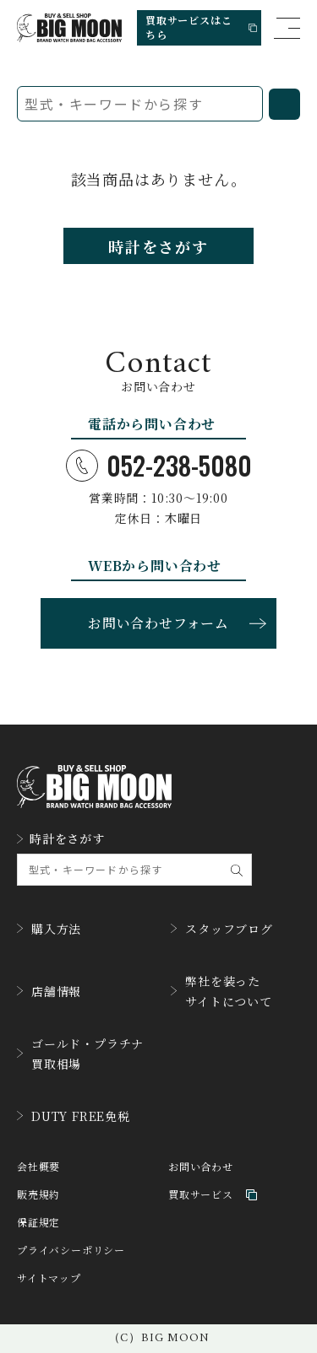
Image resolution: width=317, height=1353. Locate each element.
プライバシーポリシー (71, 1250)
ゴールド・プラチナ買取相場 (80, 1053)
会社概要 (38, 1167)
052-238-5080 (159, 466)
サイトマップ (49, 1278)
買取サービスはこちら (201, 27)
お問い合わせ (200, 1167)
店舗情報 (49, 991)
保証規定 (38, 1222)
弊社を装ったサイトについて (221, 991)
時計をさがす (158, 246)
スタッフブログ (222, 928)
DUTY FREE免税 (73, 1116)
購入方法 (49, 928)
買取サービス (212, 1194)
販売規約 (38, 1194)
